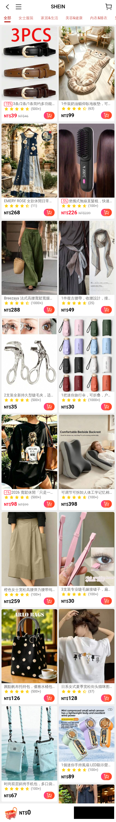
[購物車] (108, 7)
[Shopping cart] (10, 813)
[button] (7, 7)
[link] (29, 63)
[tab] (7, 18)
